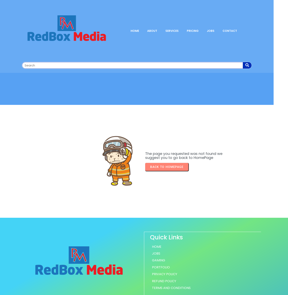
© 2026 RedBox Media (144, 289)
